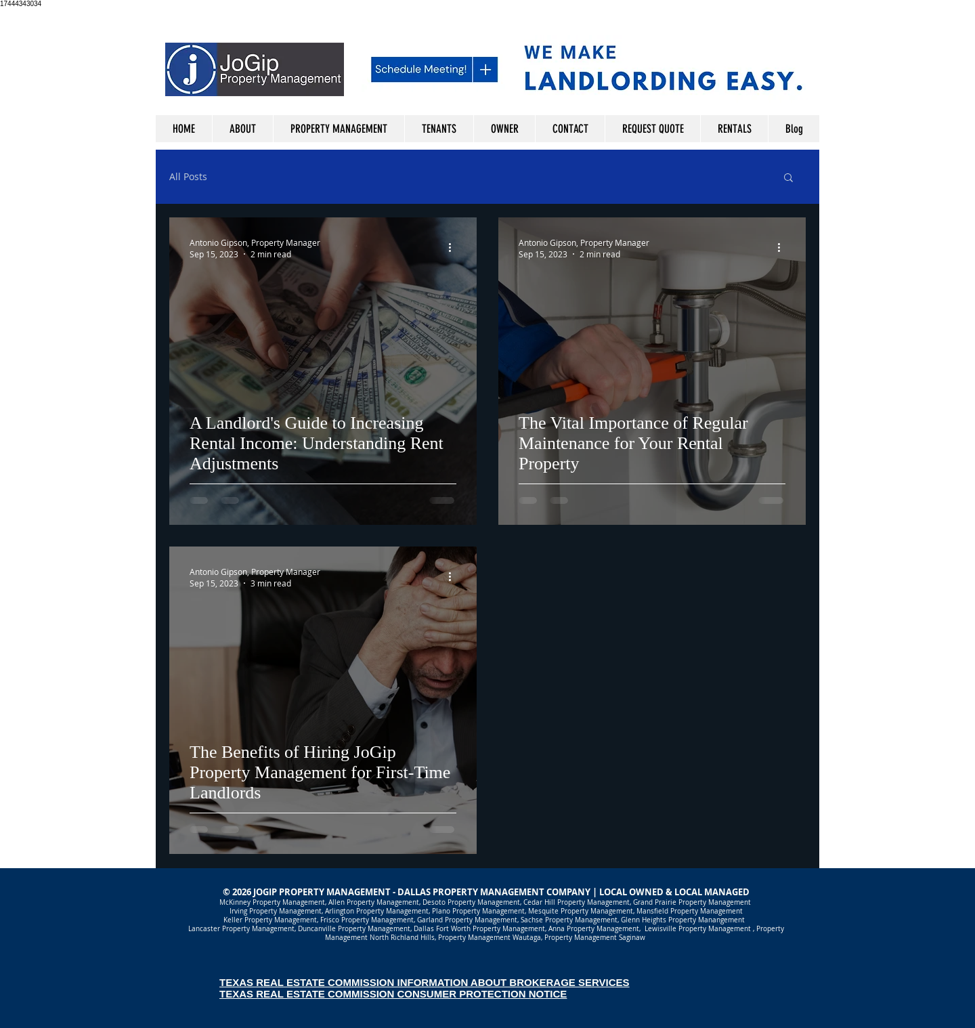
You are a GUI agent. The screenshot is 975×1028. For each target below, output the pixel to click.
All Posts (188, 177)
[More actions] (454, 248)
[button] (788, 178)
